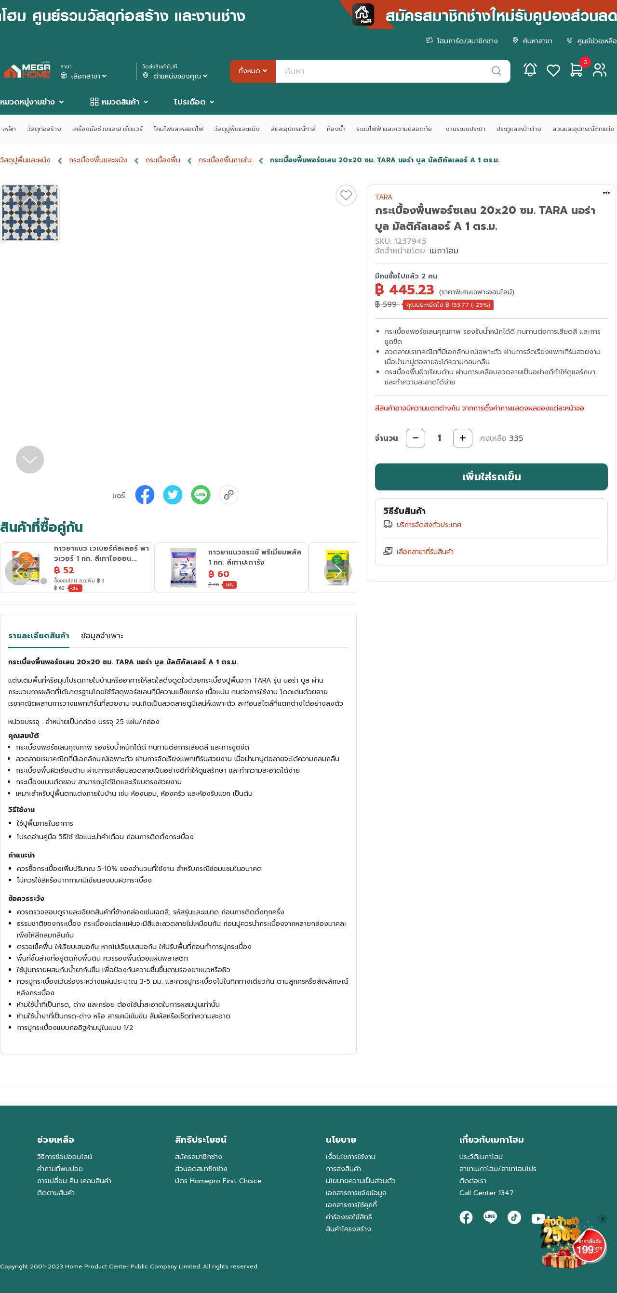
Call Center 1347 (486, 1193)
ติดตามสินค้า (56, 1193)
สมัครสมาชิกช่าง (198, 1157)
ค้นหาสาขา (532, 41)
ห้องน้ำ (336, 128)
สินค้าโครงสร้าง (348, 1229)
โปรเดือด (189, 102)
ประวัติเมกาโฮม (481, 1157)
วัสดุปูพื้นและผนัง (237, 128)
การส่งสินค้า (343, 1169)
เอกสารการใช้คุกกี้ (351, 1205)
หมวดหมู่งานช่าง (27, 102)
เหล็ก (9, 128)
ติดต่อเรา (472, 1181)
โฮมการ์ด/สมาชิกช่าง (462, 41)
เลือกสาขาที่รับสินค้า (425, 552)
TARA (383, 197)
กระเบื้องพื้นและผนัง (98, 160)
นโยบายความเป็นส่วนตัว (361, 1181)
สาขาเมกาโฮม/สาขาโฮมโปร (498, 1169)
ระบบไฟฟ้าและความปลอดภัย (395, 128)
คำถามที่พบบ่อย (60, 1169)
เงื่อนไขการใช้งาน (351, 1157)
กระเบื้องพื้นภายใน (225, 160)
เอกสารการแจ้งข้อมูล (356, 1193)
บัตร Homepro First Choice (218, 1181)
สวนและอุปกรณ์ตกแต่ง (583, 128)
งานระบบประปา (465, 128)
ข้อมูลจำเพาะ (102, 636)
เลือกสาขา (84, 76)
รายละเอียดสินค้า (38, 636)
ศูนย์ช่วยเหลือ (591, 41)
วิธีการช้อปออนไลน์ (64, 1157)
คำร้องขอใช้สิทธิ (349, 1217)
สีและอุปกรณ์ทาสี (293, 128)
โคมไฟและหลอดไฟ (178, 128)
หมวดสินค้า (120, 102)
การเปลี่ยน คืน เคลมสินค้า (74, 1181)
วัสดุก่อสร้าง (44, 128)
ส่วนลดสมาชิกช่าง (201, 1169)
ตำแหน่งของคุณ (175, 76)
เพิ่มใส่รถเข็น (491, 477)
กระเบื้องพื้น (163, 160)
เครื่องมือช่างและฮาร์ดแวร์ (107, 128)
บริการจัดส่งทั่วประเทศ (429, 525)
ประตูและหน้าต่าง (518, 128)
